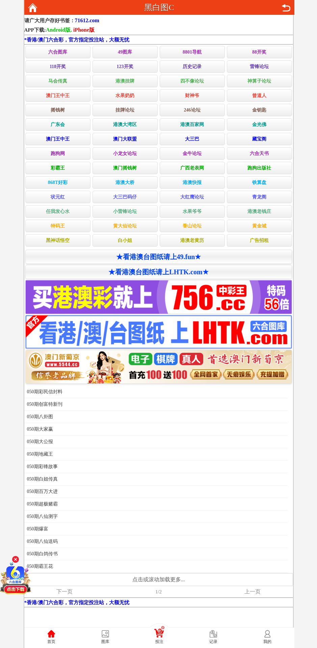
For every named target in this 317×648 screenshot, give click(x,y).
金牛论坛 (192, 153)
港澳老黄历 (192, 240)
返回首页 (33, 8)
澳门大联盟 (125, 139)
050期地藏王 (40, 454)
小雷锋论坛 (125, 211)
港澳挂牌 (124, 81)
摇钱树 (58, 110)
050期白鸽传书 (42, 553)
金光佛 (259, 124)
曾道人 (259, 95)
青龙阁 (259, 196)
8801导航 (192, 52)
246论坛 (192, 110)
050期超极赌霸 (42, 503)
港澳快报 (192, 182)
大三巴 (192, 139)
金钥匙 (259, 110)
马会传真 (57, 81)
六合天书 (259, 153)
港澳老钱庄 (259, 211)
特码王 (58, 225)
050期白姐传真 (42, 479)
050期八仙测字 (42, 516)
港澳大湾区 (125, 124)
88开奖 (259, 52)
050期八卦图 (40, 416)
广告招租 (259, 240)
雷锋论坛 (259, 66)
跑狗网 (58, 153)
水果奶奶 (124, 95)
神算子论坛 (259, 81)
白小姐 (125, 240)
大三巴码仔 (125, 196)
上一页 (252, 591)
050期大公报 (40, 441)
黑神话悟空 (58, 240)
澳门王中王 (58, 95)
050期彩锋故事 (42, 466)
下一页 (64, 591)
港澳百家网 (192, 124)
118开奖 (58, 66)
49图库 (125, 52)
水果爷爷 (192, 211)
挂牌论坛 (124, 110)
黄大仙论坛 (125, 225)
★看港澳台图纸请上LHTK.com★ (158, 272)
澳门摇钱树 (125, 168)
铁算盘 (259, 182)
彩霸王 (58, 168)
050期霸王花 (40, 566)
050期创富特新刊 (44, 404)
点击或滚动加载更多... (158, 579)
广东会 (58, 124)
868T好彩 (58, 182)
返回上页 (286, 8)
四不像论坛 (192, 81)
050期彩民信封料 (44, 391)
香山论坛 (192, 225)
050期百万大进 (42, 491)
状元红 (58, 196)
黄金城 (259, 225)
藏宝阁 (259, 139)
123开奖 (125, 66)
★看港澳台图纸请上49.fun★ (158, 256)
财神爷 (192, 95)
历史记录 (192, 66)
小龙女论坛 (125, 153)
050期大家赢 (40, 429)
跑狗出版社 (259, 168)
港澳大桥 (124, 182)
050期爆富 (37, 528)
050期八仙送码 (42, 541)
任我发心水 (58, 211)
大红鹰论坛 (192, 196)
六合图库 (57, 52)
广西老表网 (192, 168)
